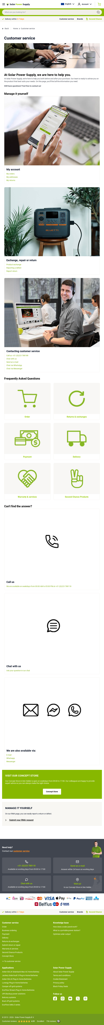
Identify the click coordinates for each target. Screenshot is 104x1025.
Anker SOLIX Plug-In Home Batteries (16, 979)
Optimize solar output (62, 934)
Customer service (66, 19)
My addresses (12, 177)
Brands (80, 19)
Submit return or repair (11, 945)
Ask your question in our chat (18, 671)
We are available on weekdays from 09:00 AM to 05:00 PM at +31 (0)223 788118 (38, 586)
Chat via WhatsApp (14, 365)
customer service (21, 851)
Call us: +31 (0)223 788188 (17, 355)
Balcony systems (9, 997)
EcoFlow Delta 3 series (11, 1005)
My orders (10, 174)
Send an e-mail (12, 362)
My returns (10, 180)
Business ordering (9, 930)
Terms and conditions (62, 975)
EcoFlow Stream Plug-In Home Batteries (18, 990)
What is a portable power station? (66, 930)
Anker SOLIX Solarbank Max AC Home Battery (20, 972)
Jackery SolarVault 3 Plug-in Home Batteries (20, 975)
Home (15, 28)
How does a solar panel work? (65, 927)
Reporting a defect (13, 268)
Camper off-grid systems (12, 986)
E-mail (8, 755)
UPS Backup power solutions (13, 994)
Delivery (5, 938)
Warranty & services (10, 949)
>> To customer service (11, 961)
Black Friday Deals (60, 986)
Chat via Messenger (14, 369)
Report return (11, 271)
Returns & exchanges (10, 941)
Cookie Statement (60, 979)
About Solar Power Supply (63, 972)
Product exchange (13, 265)
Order (4, 927)
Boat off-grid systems (11, 1001)
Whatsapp (10, 758)
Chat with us (11, 359)
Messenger (10, 761)
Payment (5, 934)
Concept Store (52, 792)
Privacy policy (58, 983)
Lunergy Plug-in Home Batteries (15, 983)
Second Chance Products (12, 952)
